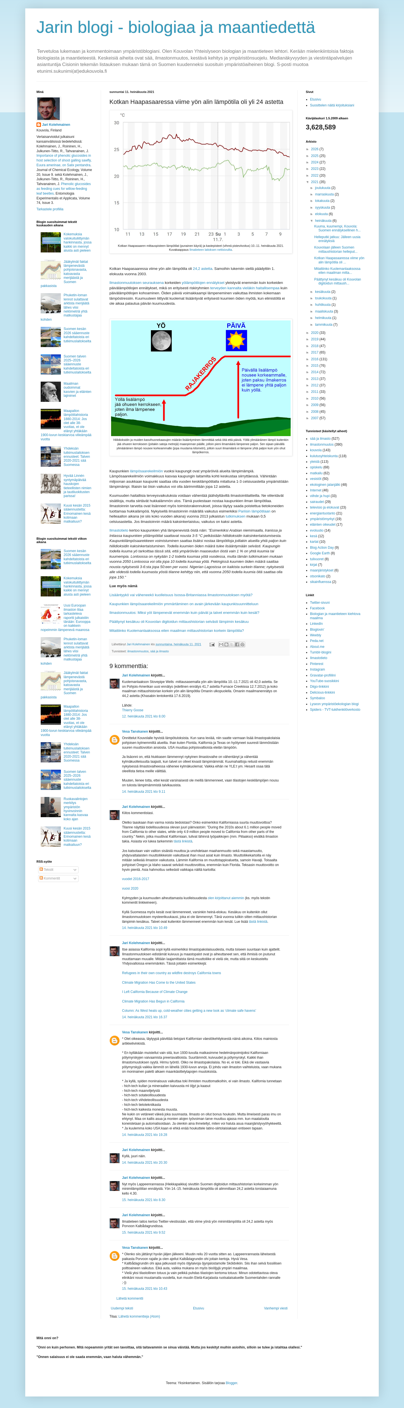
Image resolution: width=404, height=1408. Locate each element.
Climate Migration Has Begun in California (153, 1001)
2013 (315, 379)
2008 (315, 412)
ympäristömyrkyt (322, 519)
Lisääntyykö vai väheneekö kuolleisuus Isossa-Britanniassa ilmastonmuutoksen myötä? (180, 595)
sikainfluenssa (320, 582)
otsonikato (317, 576)
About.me (317, 647)
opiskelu (316, 467)
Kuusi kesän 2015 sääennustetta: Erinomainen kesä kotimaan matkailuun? (77, 513)
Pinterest (316, 664)
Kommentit (50, 878)
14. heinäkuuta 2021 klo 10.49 (144, 928)
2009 (315, 405)
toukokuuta (323, 298)
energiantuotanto (322, 513)
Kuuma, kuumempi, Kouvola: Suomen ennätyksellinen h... (337, 228)
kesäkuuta (323, 292)
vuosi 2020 (130, 888)
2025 (315, 156)
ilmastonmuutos (138, 651)
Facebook (317, 608)
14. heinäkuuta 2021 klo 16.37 (144, 1017)
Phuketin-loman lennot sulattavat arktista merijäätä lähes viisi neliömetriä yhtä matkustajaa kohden (65, 307)
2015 (315, 366)
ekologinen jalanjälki (325, 485)
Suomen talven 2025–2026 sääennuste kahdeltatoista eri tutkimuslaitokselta (77, 364)
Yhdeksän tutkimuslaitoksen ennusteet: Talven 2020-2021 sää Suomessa (77, 456)
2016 (315, 359)
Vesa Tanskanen (135, 731)
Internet (316, 490)
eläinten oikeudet (323, 525)
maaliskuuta (324, 311)
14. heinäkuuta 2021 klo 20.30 (144, 1163)
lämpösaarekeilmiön (146, 471)
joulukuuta (323, 188)
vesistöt (316, 479)
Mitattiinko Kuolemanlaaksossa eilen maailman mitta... (337, 271)
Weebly (315, 635)
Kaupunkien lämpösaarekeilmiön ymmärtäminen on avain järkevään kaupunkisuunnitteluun (183, 604)
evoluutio (316, 530)
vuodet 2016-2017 (135, 879)
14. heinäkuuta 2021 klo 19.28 (144, 1135)
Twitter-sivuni (320, 603)
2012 (315, 385)
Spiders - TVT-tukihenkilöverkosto (335, 710)
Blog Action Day (322, 548)
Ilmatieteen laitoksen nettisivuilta (210, 249)
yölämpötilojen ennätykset (203, 283)
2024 (315, 162)
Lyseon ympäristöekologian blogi (334, 704)
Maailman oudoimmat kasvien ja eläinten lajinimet (77, 390)
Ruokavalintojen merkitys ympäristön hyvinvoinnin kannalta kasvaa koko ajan (76, 809)
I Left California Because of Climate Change (154, 992)
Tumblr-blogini (320, 652)
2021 (315, 182)
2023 (315, 169)
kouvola (316, 450)
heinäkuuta (323, 221)
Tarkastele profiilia (49, 209)
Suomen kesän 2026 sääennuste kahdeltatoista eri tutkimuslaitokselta (77, 335)
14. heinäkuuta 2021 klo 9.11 (143, 792)
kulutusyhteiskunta (324, 456)
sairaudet (317, 502)
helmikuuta (323, 318)
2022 (315, 175)
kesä (313, 536)
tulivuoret (317, 559)
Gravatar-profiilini (323, 675)
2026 (315, 149)
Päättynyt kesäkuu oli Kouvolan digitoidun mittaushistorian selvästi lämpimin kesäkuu (179, 621)
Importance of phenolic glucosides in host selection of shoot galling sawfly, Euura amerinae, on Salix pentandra (64, 160)
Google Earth (320, 553)
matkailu (316, 473)
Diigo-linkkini (319, 687)
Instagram (317, 669)
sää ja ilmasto (159, 651)
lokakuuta (322, 201)
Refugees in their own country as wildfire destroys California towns (171, 973)
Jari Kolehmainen (136, 675)
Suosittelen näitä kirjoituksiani (332, 105)
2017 (315, 352)
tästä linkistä (183, 841)
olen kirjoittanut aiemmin (226, 898)
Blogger (231, 1383)
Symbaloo (317, 698)
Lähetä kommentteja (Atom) (139, 1316)
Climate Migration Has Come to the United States (159, 983)
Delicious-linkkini (322, 692)
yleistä (315, 462)
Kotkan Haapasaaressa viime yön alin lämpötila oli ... (339, 260)
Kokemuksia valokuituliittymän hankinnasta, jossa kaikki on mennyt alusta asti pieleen (77, 242)
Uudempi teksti (122, 1308)
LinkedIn (316, 624)
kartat (314, 542)
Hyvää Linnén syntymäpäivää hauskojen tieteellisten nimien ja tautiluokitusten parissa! (77, 486)
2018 (315, 346)
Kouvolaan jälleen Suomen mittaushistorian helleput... (335, 249)
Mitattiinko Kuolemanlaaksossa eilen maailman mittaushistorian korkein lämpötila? (176, 630)
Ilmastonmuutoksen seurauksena (136, 283)
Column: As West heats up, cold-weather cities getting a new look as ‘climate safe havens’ (189, 1011)
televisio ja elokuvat (324, 507)
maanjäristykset (321, 570)
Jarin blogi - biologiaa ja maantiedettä (175, 27)
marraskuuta (325, 194)
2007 (315, 418)
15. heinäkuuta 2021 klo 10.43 (144, 1289)
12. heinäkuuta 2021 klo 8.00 (143, 716)
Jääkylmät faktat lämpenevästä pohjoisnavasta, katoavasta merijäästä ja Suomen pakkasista (64, 274)
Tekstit (46, 870)
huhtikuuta (323, 305)
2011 (315, 392)
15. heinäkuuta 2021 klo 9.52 (143, 1232)
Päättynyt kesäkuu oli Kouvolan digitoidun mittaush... (337, 281)
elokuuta (322, 214)
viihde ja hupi (320, 496)
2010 (315, 398)
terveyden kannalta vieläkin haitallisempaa (244, 288)
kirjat (313, 565)
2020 (315, 333)
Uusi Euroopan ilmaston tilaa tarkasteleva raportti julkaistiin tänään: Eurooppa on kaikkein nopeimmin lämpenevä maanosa (65, 617)
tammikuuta (324, 325)
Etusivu (198, 1308)
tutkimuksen (235, 516)
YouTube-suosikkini (324, 681)
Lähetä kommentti (129, 1298)
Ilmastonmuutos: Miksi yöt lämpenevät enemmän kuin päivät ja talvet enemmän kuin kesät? (184, 612)
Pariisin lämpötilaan (254, 511)
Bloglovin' (317, 630)
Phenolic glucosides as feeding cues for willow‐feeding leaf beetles (63, 188)
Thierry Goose (132, 710)
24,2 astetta (202, 268)
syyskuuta (323, 207)
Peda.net (316, 641)
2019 (315, 339)
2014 (315, 372)
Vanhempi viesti (276, 1308)
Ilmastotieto (118, 530)
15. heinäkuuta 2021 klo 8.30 (143, 1200)
